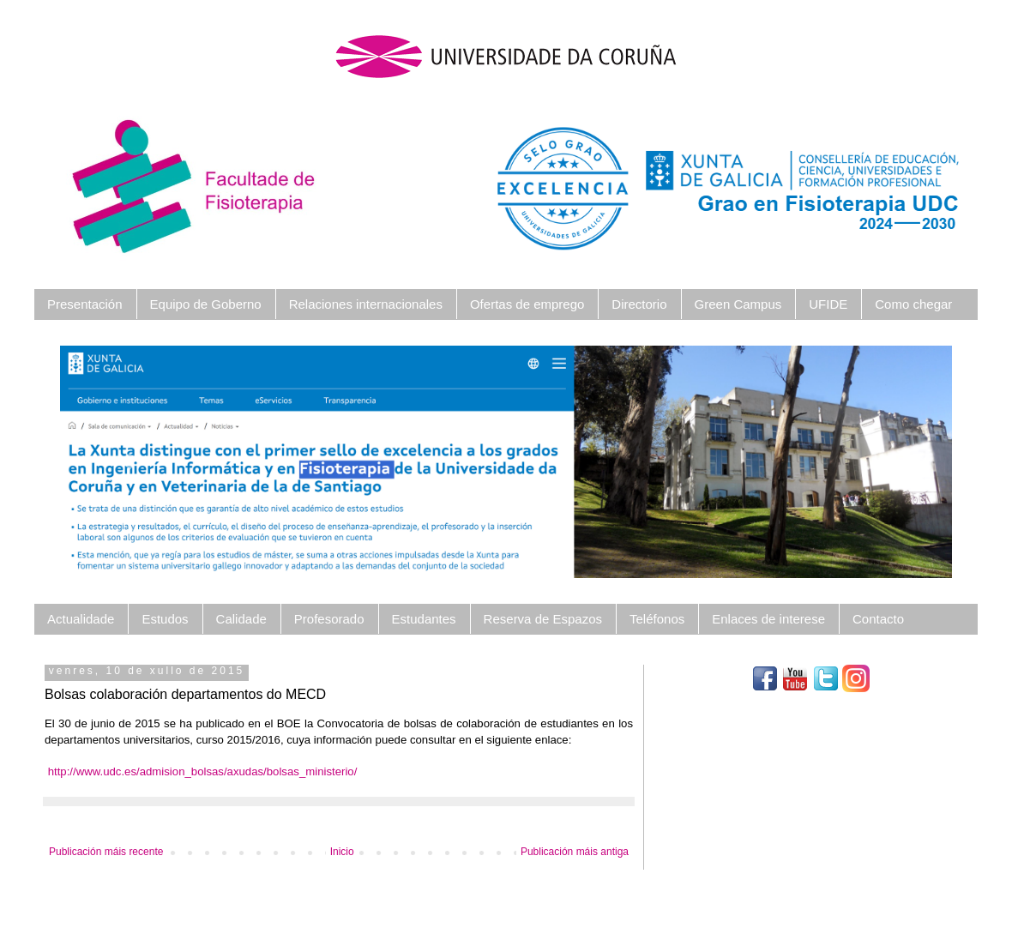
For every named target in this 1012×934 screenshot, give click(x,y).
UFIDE (828, 304)
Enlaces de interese (768, 619)
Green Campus (738, 304)
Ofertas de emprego (527, 304)
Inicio (342, 852)
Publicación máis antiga (575, 852)
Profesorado (329, 619)
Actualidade (80, 619)
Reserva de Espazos (543, 619)
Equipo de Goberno (206, 304)
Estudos (165, 619)
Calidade (241, 619)
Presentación (85, 304)
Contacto (878, 619)
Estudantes (424, 619)
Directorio (638, 304)
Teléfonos (656, 619)
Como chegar (913, 304)
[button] (127, 462)
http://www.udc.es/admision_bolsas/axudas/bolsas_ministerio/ (203, 771)
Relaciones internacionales (366, 304)
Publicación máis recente (106, 852)
